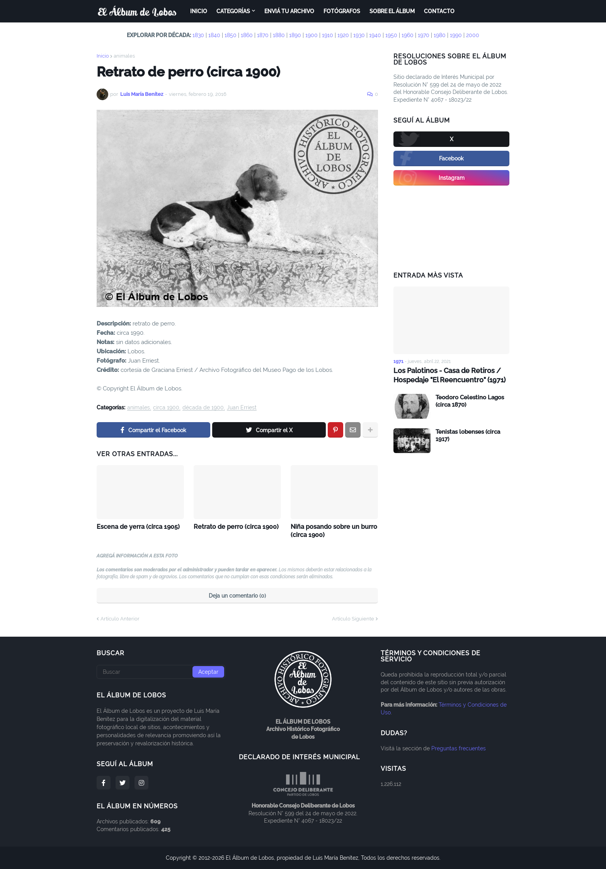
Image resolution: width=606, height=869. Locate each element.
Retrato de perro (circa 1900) (236, 526)
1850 (231, 35)
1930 (359, 35)
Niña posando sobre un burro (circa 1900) (334, 530)
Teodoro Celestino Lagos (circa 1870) (470, 401)
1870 (263, 35)
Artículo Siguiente (353, 619)
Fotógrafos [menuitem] (341, 11)
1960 (408, 35)
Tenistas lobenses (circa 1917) (468, 435)
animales (124, 55)
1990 (456, 35)
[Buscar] (161, 672)
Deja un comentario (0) (237, 596)
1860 (247, 35)
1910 (327, 35)
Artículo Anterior (120, 619)
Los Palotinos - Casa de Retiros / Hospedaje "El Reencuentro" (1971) (449, 374)
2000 (472, 35)
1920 (343, 35)
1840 (214, 35)
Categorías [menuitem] (233, 11)
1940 (375, 35)
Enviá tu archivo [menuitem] (289, 11)
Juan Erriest (242, 408)
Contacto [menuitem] (439, 11)
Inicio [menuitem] (198, 11)
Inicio (103, 55)
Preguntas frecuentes (458, 748)
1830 (198, 35)
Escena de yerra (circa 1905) (138, 526)
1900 (311, 35)
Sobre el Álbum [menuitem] (392, 11)
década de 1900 (203, 408)
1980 (440, 35)
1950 (391, 35)
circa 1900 (166, 408)
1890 (295, 35)
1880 (279, 35)
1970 (423, 35)
